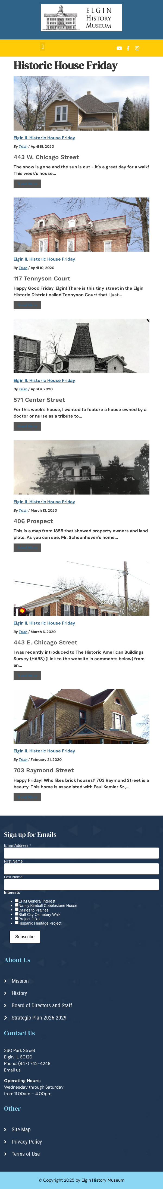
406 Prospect (33, 521)
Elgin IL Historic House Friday (44, 138)
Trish (23, 146)
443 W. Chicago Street (46, 157)
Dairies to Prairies (33, 910)
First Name (13, 861)
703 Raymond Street (44, 770)
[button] (42, 46)
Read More (27, 183)
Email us (12, 1070)
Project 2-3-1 (29, 919)
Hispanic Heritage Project (39, 923)
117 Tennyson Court (42, 278)
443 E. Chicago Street (45, 642)
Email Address (17, 845)
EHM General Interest (36, 901)
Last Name (13, 877)
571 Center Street (39, 399)
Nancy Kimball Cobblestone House (47, 905)
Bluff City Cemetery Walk (39, 914)
